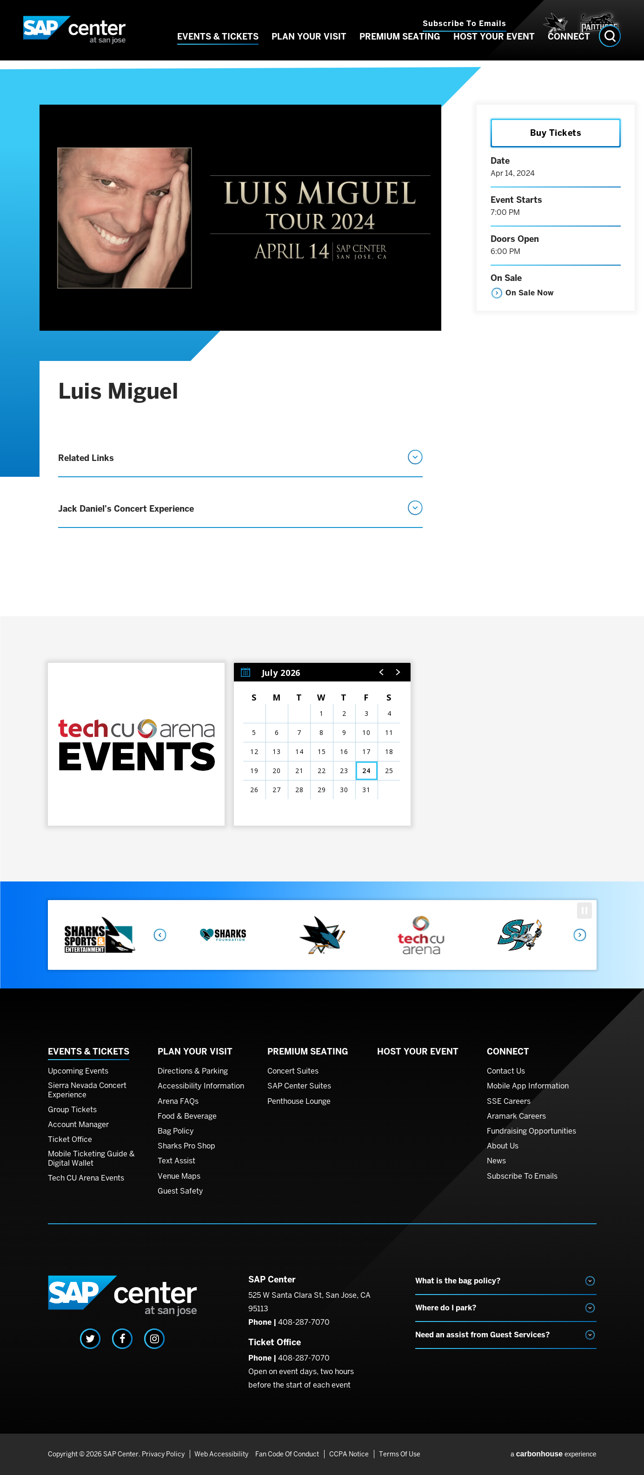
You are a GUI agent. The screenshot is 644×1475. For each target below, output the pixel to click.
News (496, 1161)
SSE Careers (509, 1101)
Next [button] (580, 935)
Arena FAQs (178, 1101)
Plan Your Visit (309, 50)
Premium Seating (399, 50)
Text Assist (176, 1161)
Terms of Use (396, 1454)
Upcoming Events (78, 1071)
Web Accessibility (220, 1454)
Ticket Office (70, 1139)
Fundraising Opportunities (531, 1131)
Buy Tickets (556, 132)
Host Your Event (494, 50)
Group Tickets (72, 1110)
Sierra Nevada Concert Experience (87, 1090)
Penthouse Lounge (299, 1101)
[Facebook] (122, 1339)
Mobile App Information (528, 1086)
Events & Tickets (218, 50)
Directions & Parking (193, 1071)
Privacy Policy (163, 1454)
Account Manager (78, 1124)
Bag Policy (176, 1131)
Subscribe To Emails (522, 1176)
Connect (569, 50)
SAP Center (74, 37)
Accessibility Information (201, 1086)
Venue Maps (179, 1176)
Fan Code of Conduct (287, 1454)
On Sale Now (529, 293)
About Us (502, 1146)
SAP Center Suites (299, 1086)
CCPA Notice (347, 1454)
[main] (322, 477)
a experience (554, 1454)
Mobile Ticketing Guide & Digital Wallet (91, 1158)
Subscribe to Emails (464, 23)
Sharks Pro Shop (186, 1146)
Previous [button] (159, 935)
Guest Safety (180, 1191)
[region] (322, 744)
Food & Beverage (187, 1116)
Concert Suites (293, 1071)
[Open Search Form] (610, 50)
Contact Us (506, 1071)
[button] (382, 672)
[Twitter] (90, 1339)
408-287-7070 (304, 1322)
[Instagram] (154, 1339)
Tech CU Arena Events (86, 1178)
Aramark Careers (516, 1116)
